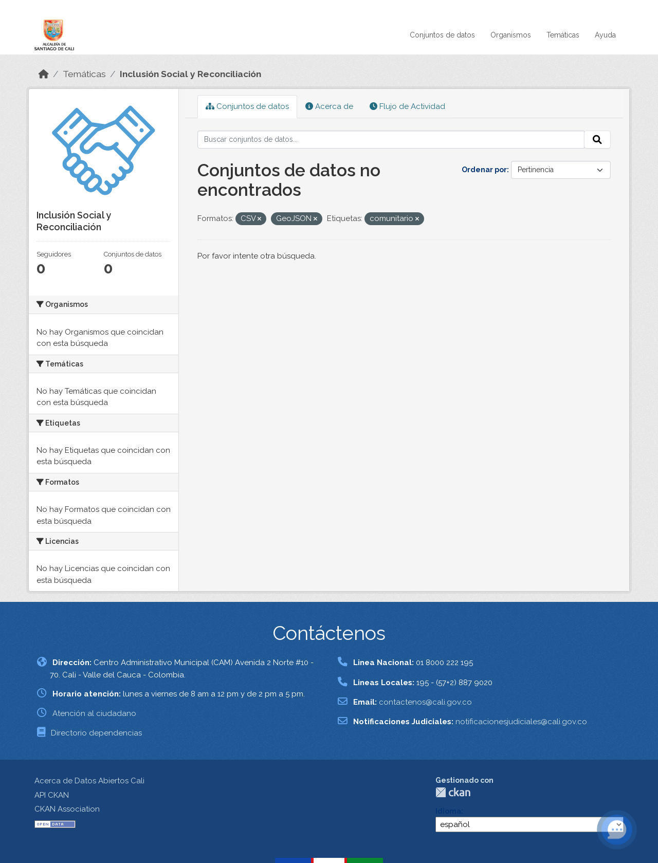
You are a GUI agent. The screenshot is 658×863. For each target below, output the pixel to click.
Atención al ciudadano (94, 713)
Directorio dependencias (96, 733)
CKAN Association (67, 809)
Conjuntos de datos (442, 35)
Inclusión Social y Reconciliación (190, 74)
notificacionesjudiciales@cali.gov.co (521, 721)
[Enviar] (597, 140)
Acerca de (329, 106)
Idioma (448, 811)
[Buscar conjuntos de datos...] (390, 140)
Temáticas (562, 35)
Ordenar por (484, 170)
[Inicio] (44, 74)
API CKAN (51, 795)
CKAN (452, 792)
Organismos (510, 35)
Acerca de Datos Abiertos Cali (89, 780)
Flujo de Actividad (407, 106)
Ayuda (605, 35)
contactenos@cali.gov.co (425, 702)
